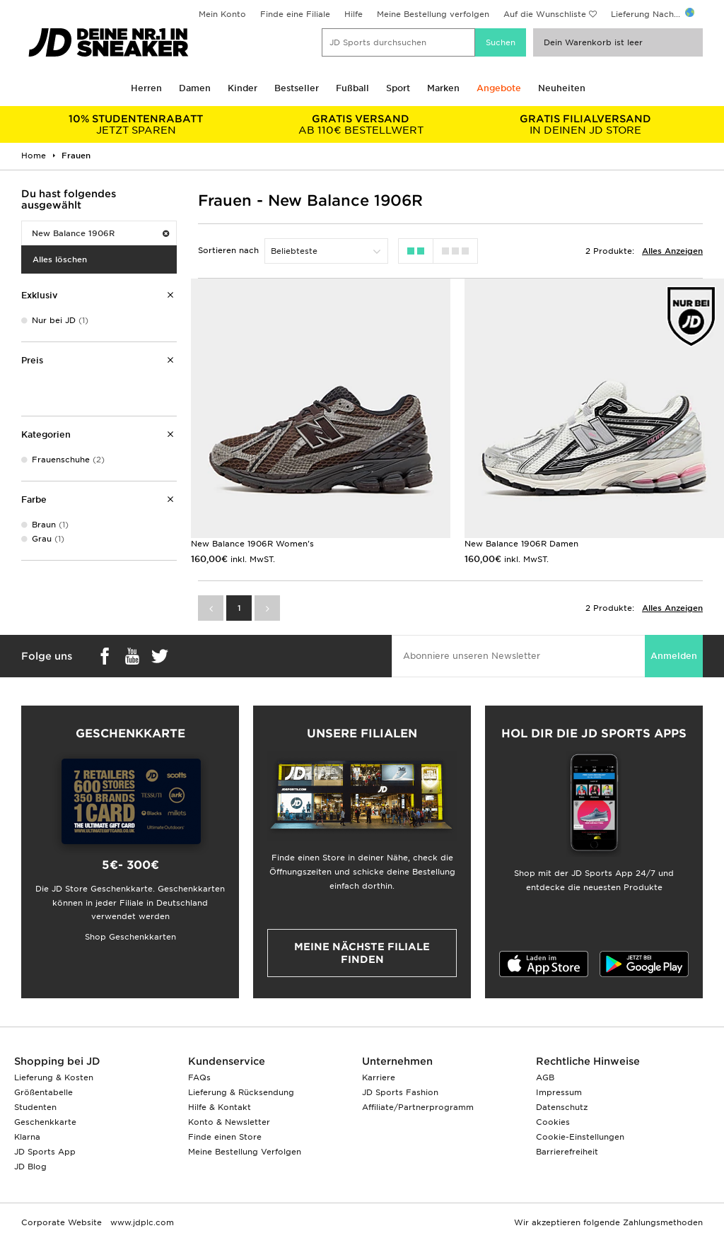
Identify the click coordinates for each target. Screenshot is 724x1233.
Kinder (242, 88)
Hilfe (353, 14)
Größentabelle (43, 1092)
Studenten (35, 1107)
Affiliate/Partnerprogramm (418, 1107)
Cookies (553, 1122)
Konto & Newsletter (229, 1122)
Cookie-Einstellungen (580, 1137)
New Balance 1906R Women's (252, 544)
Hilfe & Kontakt (219, 1107)
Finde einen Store (225, 1137)
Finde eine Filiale (295, 14)
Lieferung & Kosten (53, 1077)
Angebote (499, 88)
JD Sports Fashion (400, 1092)
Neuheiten (561, 88)
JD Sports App (45, 1152)
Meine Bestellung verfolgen (433, 14)
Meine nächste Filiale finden (362, 953)
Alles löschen (60, 259)
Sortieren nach (228, 250)
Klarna (27, 1137)
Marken (443, 88)
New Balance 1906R (100, 233)
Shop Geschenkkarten (130, 937)
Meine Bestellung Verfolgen (244, 1152)
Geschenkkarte (45, 1122)
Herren (146, 88)
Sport (398, 88)
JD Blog (30, 1166)
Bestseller (296, 88)
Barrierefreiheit (567, 1152)
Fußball (352, 88)
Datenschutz (562, 1107)
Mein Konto (222, 14)
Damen (195, 88)
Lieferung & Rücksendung (241, 1092)
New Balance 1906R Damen (521, 544)
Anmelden (673, 655)
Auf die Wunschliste (544, 14)
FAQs (199, 1077)
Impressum (559, 1092)
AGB (545, 1077)
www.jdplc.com (140, 1222)
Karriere (378, 1077)
